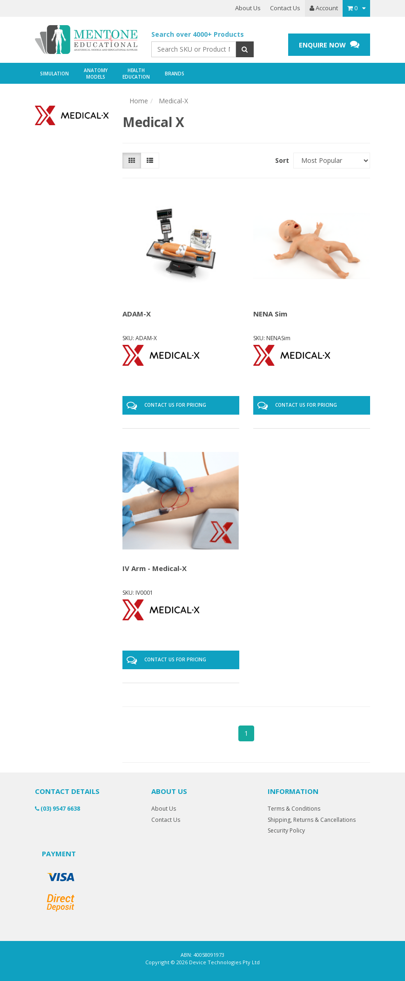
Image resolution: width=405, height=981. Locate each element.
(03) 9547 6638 (57, 809)
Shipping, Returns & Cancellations (312, 820)
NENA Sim (270, 313)
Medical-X (173, 100)
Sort (280, 160)
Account (324, 8)
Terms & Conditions (294, 809)
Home (138, 100)
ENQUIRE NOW (329, 44)
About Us (248, 8)
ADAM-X (136, 313)
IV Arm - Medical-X (154, 568)
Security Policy (286, 830)
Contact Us (285, 8)
